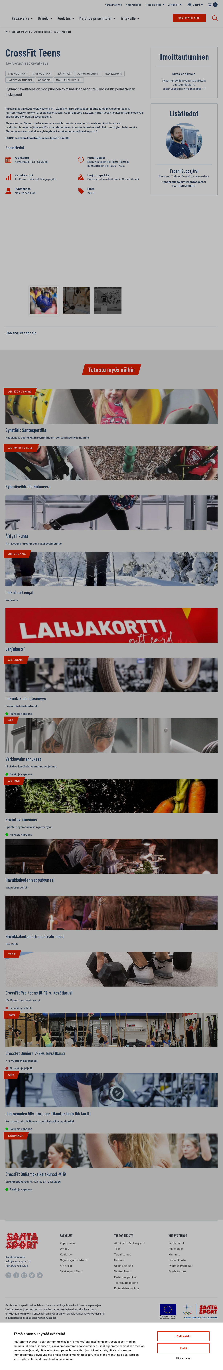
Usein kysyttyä (123, 1282)
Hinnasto (174, 1271)
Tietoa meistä (153, 4)
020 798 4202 (19, 1282)
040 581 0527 (184, 186)
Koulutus (64, 18)
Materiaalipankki (125, 1294)
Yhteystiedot (133, 4)
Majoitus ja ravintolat (95, 18)
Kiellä (183, 1348)
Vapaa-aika (20, 18)
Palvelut (66, 1252)
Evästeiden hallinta (126, 1305)
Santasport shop (189, 18)
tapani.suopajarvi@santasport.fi (184, 181)
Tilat (117, 1265)
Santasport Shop (71, 1288)
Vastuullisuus (123, 1288)
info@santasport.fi (17, 1278)
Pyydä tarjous (177, 1288)
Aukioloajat (176, 1265)
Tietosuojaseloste (126, 1299)
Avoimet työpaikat (181, 1282)
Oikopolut (173, 4)
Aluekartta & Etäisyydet (129, 1260)
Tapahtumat (122, 1271)
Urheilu (43, 18)
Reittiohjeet (176, 1260)
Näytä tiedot (183, 1358)
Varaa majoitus (113, 4)
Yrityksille (128, 18)
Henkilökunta (177, 1277)
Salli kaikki (183, 1336)
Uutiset (119, 1277)
